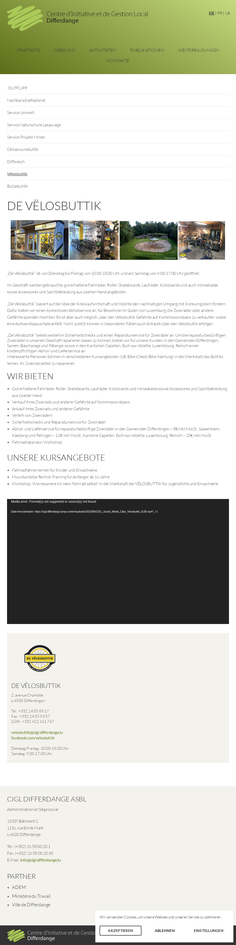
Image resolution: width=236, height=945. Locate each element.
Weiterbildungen (198, 50)
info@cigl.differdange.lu (40, 859)
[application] (118, 561)
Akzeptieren (120, 930)
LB (227, 13)
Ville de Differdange (31, 904)
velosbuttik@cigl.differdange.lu (37, 732)
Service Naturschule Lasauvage (34, 124)
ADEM (19, 887)
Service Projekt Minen (26, 137)
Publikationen (147, 50)
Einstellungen (208, 930)
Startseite (28, 50)
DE (211, 12)
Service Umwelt (20, 112)
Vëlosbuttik (17, 173)
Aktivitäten (102, 50)
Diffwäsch (15, 161)
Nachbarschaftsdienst (26, 100)
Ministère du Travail (31, 896)
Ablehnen (165, 930)
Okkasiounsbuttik (23, 149)
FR (220, 13)
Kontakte (118, 60)
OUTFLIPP (17, 88)
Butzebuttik (17, 186)
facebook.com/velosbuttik (32, 737)
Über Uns (64, 50)
